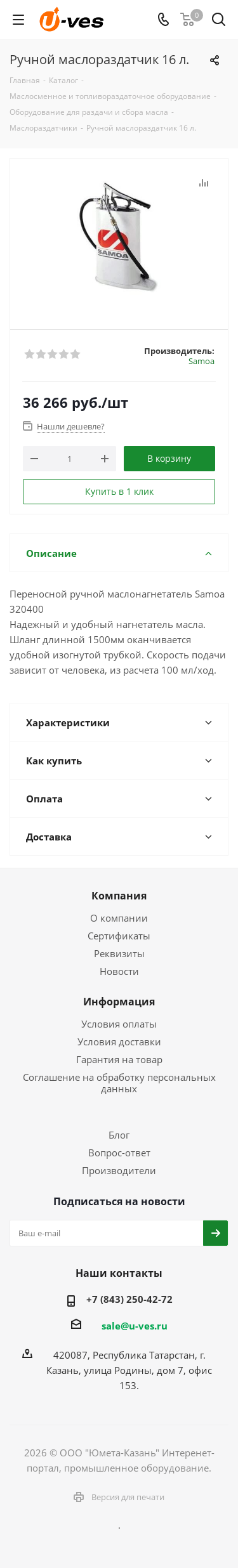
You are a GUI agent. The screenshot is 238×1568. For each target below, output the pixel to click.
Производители (119, 1170)
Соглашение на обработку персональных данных (119, 1083)
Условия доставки (119, 1041)
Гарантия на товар (119, 1059)
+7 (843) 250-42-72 (129, 1299)
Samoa (201, 361)
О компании (119, 917)
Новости (119, 971)
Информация (119, 1002)
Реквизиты (119, 953)
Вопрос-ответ (119, 1152)
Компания (119, 896)
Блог (119, 1134)
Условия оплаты (119, 1023)
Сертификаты (119, 935)
